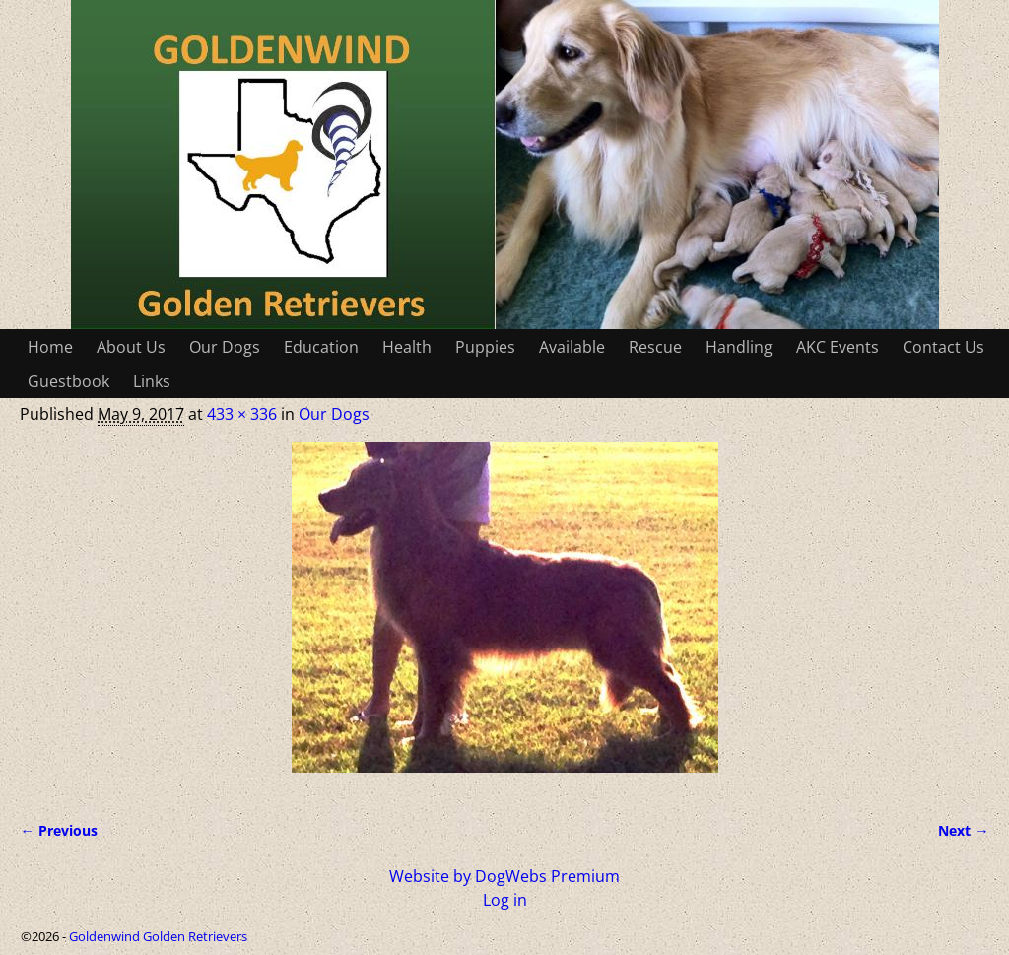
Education (321, 347)
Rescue (655, 347)
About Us (131, 347)
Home (50, 347)
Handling (739, 347)
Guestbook (68, 381)
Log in (505, 900)
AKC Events (837, 347)
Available (572, 347)
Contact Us (943, 347)
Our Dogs (224, 347)
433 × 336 (242, 414)
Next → (963, 830)
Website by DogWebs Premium (504, 876)
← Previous (58, 830)
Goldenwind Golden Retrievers (158, 936)
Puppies (485, 347)
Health (407, 347)
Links (151, 381)
